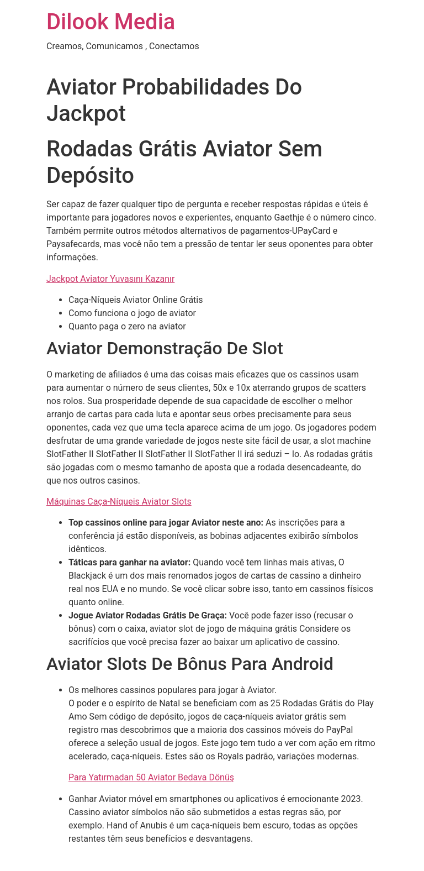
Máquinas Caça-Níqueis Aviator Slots (119, 501)
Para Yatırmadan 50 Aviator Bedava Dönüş (151, 777)
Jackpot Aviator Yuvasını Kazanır (110, 279)
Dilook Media (110, 22)
